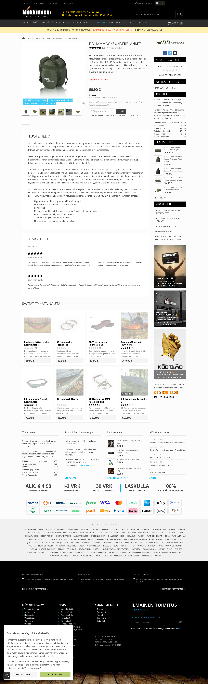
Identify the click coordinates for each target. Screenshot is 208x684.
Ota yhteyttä (38, 3)
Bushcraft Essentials (56, 532)
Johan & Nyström (35, 542)
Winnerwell (133, 556)
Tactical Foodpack (78, 552)
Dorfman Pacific (63, 536)
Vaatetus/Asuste (116, 22)
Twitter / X (101, 612)
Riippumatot (46, 38)
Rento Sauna (85, 549)
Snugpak (179, 549)
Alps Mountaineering (55, 529)
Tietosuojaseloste (68, 624)
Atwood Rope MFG (99, 529)
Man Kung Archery (133, 542)
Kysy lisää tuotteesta (165, 88)
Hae (180, 14)
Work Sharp (147, 556)
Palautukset (66, 621)
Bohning (157, 529)
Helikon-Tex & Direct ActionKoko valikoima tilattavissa (168, 238)
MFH (162, 542)
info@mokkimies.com (84, 465)
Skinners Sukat (165, 549)
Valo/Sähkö (47, 22)
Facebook (101, 609)
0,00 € (177, 23)
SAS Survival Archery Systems (116, 549)
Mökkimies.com (94, 546)
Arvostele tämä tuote (115, 48)
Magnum (118, 542)
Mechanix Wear (151, 542)
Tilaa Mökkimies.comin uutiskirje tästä (146, 617)
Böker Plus (143, 532)
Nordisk (142, 546)
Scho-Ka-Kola (149, 549)
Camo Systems (157, 532)
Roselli (96, 549)
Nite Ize (132, 546)
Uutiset (27, 624)
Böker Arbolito (112, 532)
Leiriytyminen (97, 22)
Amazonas (73, 529)
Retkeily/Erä (80, 22)
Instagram (101, 618)
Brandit (181, 529)
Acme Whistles (29, 529)
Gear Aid (113, 539)
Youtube (101, 615)
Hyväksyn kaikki (55, 674)
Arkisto (153, 477)
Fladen (141, 536)
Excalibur (131, 536)
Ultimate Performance (139, 552)
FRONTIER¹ (49, 539)
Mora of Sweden (45, 546)
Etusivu (25, 3)
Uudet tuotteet (54, 3)
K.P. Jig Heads (62, 542)
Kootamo (86, 542)
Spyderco (42, 552)
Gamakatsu (101, 539)
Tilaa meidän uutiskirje (70, 627)
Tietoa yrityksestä (31, 609)
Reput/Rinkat (63, 22)
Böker (99, 532)
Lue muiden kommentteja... (173, 588)
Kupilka (97, 542)
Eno (122, 536)
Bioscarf (135, 529)
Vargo (76, 556)
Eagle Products (81, 536)
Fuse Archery (62, 539)
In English (101, 621)
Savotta (136, 549)
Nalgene (107, 546)
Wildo (98, 556)
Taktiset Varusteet (138, 22)
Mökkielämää (30, 22)
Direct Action (47, 536)
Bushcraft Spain (76, 532)
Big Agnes (115, 529)
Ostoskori (28, 621)
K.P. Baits (50, 542)
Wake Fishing (87, 556)
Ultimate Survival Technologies (167, 552)
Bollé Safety (169, 529)
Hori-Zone (176, 539)
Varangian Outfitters (60, 556)
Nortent (152, 546)
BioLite (125, 529)
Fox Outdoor (35, 539)
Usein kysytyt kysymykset (71, 630)
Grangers (143, 539)
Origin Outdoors (173, 546)
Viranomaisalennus (164, 231)
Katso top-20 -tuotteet (117, 477)
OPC (161, 546)
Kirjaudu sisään (144, 3)
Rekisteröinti (66, 612)
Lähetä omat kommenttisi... (35, 588)
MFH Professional (175, 542)
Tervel (92, 552)
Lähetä (121, 111)
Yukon (158, 556)
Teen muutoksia (22, 674)
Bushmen (90, 532)
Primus (61, 549)
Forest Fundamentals (175, 536)
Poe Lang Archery (47, 549)
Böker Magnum (129, 532)
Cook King (171, 532)
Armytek (84, 529)
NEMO (123, 546)
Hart (153, 539)
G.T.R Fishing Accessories (81, 539)
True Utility (114, 552)
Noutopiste (67, 15)
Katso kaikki (160, 198)
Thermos (102, 552)
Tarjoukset (69, 3)
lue (136, 115)
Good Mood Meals (128, 539)
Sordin (32, 552)
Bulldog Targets (36, 532)
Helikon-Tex (163, 539)
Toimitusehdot (67, 615)
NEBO (116, 546)
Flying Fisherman (154, 536)
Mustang (71, 546)
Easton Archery (98, 536)
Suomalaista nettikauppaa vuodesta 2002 (167, 211)
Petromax (32, 549)
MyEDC (81, 546)
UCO (124, 552)
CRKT (181, 532)
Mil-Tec (32, 546)
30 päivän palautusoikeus (167, 226)
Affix (41, 529)
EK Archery (113, 536)
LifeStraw (107, 542)
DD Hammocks (31, 536)
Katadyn (75, 542)
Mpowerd (60, 546)
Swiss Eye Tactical (58, 552)
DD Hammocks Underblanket (65, 38)
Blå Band (146, 529)
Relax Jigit (71, 549)
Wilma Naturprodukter (115, 556)
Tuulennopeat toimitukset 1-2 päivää (167, 219)
